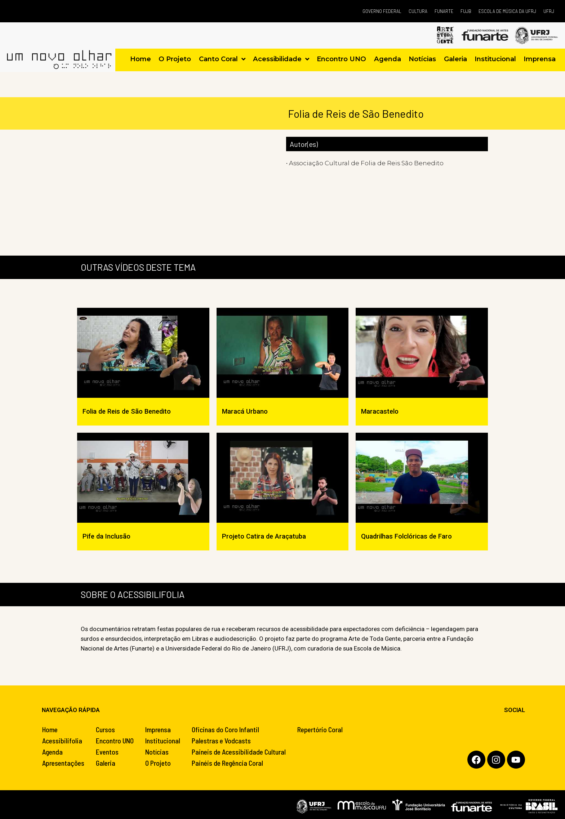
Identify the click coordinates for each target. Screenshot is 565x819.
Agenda (52, 751)
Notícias (157, 751)
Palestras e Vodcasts (221, 740)
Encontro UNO (115, 740)
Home (50, 729)
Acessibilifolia (62, 740)
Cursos (105, 729)
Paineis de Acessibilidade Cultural (239, 751)
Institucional (162, 740)
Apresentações (63, 763)
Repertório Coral (320, 729)
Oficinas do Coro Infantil (225, 729)
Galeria (105, 763)
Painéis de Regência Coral (227, 763)
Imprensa (158, 729)
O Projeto (158, 763)
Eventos (107, 751)
